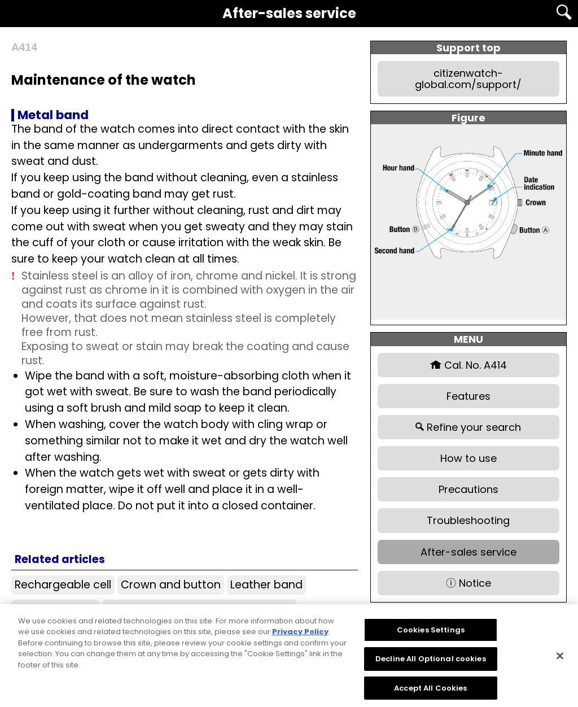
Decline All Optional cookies (430, 664)
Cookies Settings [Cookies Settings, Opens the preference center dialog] (431, 635)
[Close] (560, 660)
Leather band (266, 584)
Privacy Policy (300, 637)
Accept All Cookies (430, 693)
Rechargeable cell (63, 584)
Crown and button (171, 584)
